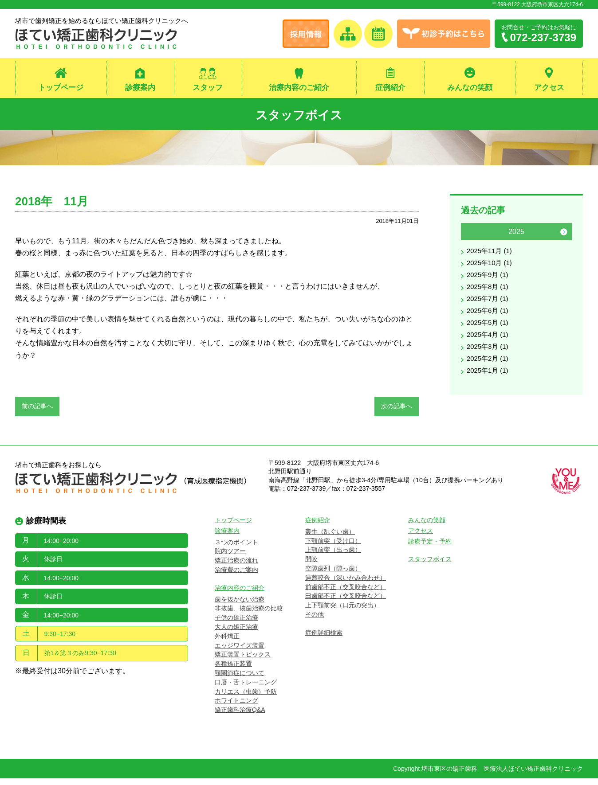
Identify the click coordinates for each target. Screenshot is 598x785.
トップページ (60, 88)
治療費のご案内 (236, 576)
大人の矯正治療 (236, 633)
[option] (516, 309)
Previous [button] (468, 235)
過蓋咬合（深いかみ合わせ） (345, 584)
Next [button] (563, 235)
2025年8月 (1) (489, 293)
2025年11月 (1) (491, 255)
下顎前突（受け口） (333, 547)
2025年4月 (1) (489, 345)
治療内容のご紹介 (299, 88)
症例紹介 (390, 88)
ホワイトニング (236, 707)
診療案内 (140, 88)
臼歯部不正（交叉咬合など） (345, 602)
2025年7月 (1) (489, 306)
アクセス (549, 88)
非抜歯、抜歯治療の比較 (249, 614)
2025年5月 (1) (489, 332)
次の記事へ (396, 409)
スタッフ (208, 88)
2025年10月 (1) (491, 268)
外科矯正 (227, 642)
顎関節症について (239, 679)
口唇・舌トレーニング (246, 688)
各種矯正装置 (233, 670)
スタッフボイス (299, 115)
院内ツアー (230, 557)
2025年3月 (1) (489, 358)
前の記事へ (37, 409)
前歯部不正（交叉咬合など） (345, 593)
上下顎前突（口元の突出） (342, 611)
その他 (314, 621)
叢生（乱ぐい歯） (330, 538)
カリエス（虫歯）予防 (246, 698)
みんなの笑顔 (469, 88)
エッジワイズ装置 (239, 652)
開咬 (311, 565)
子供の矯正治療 (236, 624)
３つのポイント (236, 548)
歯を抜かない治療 (239, 605)
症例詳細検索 (323, 639)
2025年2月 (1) (489, 371)
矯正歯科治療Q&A (240, 716)
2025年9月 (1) (489, 281)
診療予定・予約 (430, 547)
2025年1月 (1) (489, 383)
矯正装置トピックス (243, 660)
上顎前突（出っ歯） (333, 556)
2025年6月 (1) (489, 319)
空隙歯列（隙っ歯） (333, 574)
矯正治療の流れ (236, 566)
